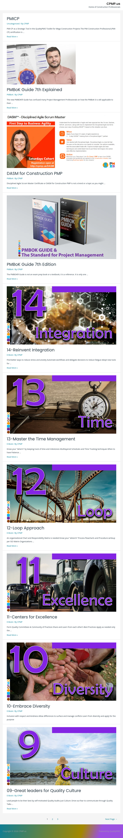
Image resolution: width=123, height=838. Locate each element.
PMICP (13, 19)
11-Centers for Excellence (32, 617)
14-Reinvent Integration (31, 350)
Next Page (111, 819)
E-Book (10, 355)
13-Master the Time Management (41, 439)
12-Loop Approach (25, 528)
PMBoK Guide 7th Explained (34, 90)
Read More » (12, 36)
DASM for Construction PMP (34, 173)
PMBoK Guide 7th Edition (31, 264)
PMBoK (10, 94)
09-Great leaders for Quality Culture (44, 791)
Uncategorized (13, 23)
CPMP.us (113, 4)
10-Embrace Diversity (28, 706)
